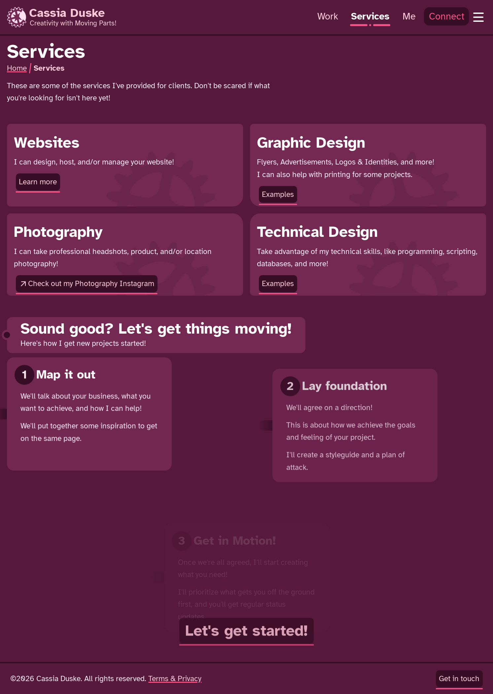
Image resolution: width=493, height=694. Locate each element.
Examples (276, 195)
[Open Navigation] (478, 17)
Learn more (36, 183)
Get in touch (459, 678)
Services (49, 68)
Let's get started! (246, 658)
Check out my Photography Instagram (86, 284)
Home (17, 68)
